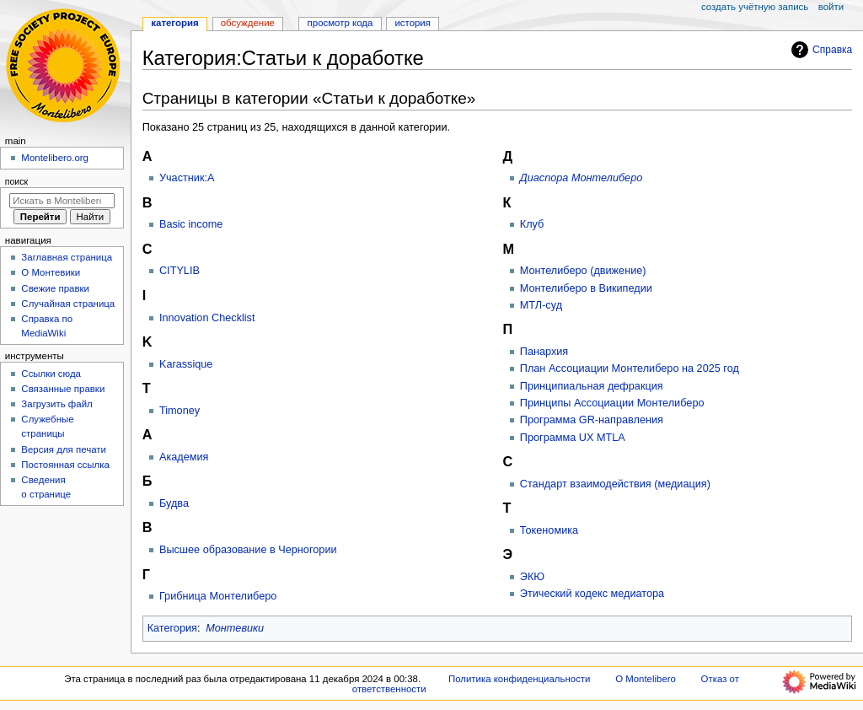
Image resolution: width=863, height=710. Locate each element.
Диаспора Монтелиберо (581, 178)
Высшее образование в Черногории (248, 550)
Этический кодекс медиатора (592, 594)
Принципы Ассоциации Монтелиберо (612, 403)
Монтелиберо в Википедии (586, 288)
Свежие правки (55, 288)
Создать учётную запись (754, 7)
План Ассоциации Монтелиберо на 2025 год (629, 368)
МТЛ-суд (541, 305)
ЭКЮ (532, 577)
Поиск (16, 181)
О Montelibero (645, 679)
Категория (172, 628)
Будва (174, 503)
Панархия (544, 352)
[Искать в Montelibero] (62, 200)
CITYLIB (179, 271)
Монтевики (235, 628)
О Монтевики (50, 272)
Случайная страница (68, 304)
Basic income (190, 224)
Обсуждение (248, 23)
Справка (819, 49)
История (412, 23)
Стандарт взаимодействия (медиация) (615, 484)
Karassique (185, 364)
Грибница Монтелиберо (217, 596)
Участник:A (187, 178)
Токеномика (549, 530)
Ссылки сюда (51, 373)
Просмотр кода (340, 23)
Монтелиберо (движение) (583, 271)
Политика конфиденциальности (519, 679)
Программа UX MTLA (572, 438)
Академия (184, 457)
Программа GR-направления (591, 420)
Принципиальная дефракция (591, 386)
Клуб (532, 224)
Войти (831, 7)
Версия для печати (63, 449)
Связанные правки (63, 389)
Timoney (179, 411)
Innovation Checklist (207, 318)
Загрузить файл (56, 404)
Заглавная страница (66, 257)
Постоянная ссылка (65, 465)
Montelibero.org (54, 158)
